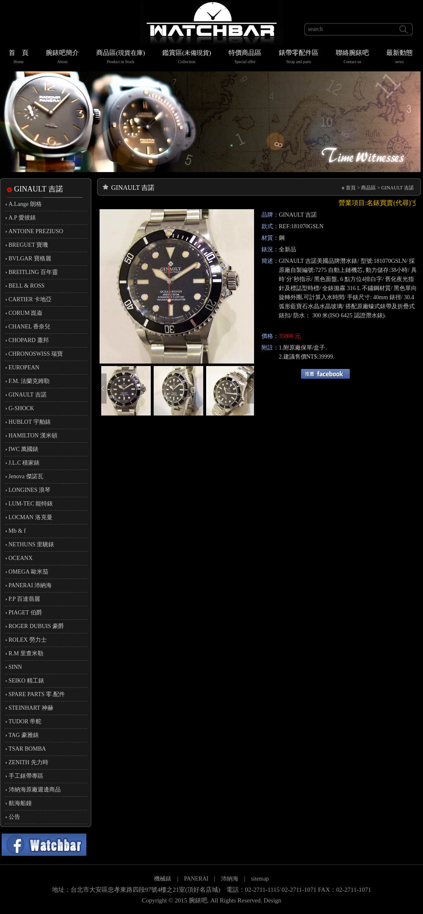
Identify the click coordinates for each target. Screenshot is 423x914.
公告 (14, 817)
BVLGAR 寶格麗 (30, 258)
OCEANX (21, 558)
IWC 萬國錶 (24, 449)
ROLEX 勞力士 (28, 640)
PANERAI (197, 879)
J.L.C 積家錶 (24, 463)
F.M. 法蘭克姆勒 (29, 381)
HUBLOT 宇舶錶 (30, 422)
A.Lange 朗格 (25, 204)
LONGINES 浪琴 (30, 490)
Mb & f (17, 531)
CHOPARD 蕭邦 (29, 340)
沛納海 (229, 879)
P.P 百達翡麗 (24, 599)
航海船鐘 (20, 803)
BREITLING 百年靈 (33, 272)
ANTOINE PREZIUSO (36, 231)
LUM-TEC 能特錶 (31, 504)
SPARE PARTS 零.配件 (37, 694)
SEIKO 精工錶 (27, 681)
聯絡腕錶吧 (352, 57)
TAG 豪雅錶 (24, 735)
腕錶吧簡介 (62, 57)
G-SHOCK (21, 408)
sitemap (260, 879)
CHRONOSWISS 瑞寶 (36, 354)
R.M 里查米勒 (26, 653)
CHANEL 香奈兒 (30, 327)
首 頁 (19, 57)
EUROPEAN (24, 367)
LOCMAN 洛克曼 (30, 517)
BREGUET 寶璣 (28, 245)
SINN (15, 667)
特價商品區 (244, 57)
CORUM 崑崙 (26, 313)
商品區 (120, 57)
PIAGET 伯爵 (25, 612)
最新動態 (399, 57)
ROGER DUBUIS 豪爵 (36, 626)
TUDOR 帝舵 (25, 721)
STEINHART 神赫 (31, 708)
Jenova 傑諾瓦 (26, 476)
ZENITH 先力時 (28, 762)
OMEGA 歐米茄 (28, 572)
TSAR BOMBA (27, 749)
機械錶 (162, 879)
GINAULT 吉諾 (28, 395)
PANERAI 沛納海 (30, 585)
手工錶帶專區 (26, 776)
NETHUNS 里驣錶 (32, 544)
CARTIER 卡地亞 (30, 299)
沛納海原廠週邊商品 (35, 789)
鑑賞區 (186, 57)
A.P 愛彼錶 (22, 218)
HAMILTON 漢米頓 (33, 435)
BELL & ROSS (27, 286)
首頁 (351, 188)
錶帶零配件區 (298, 57)
